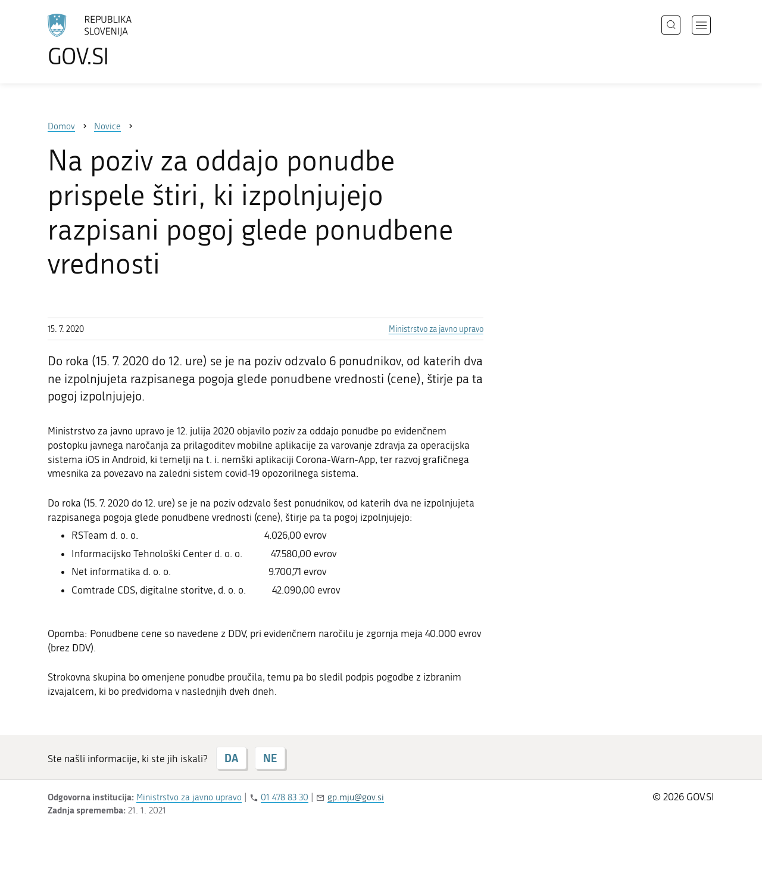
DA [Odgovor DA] (231, 758)
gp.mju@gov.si (355, 797)
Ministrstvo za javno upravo (436, 329)
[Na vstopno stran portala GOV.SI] (123, 40)
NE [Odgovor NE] (270, 758)
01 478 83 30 (284, 797)
